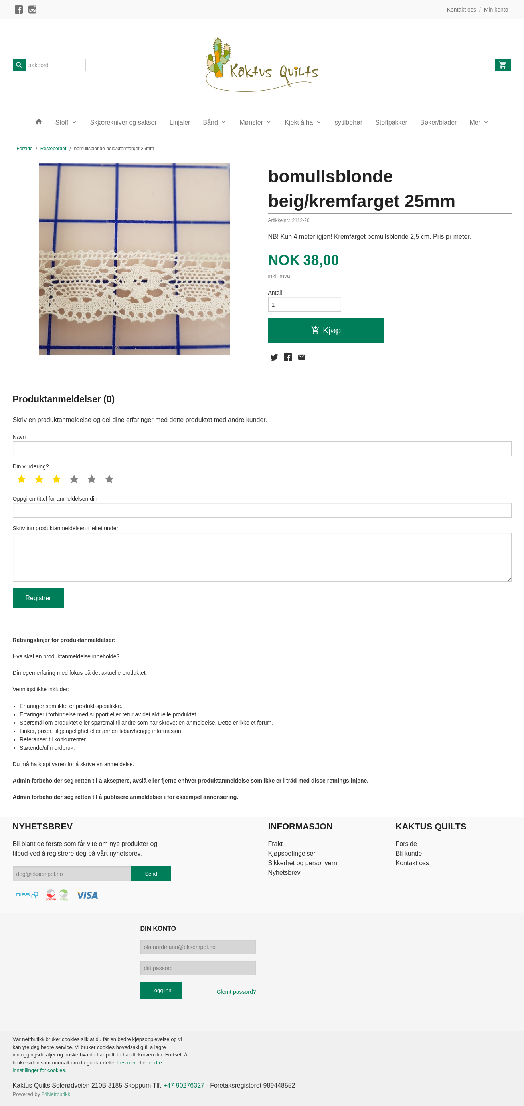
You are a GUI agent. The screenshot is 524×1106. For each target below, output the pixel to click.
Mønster (251, 122)
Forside (25, 148)
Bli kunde (409, 853)
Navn (262, 445)
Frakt (275, 843)
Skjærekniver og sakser (123, 122)
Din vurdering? (31, 466)
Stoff (62, 122)
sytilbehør (348, 122)
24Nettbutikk (56, 1094)
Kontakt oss (412, 863)
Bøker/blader (438, 122)
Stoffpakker (391, 122)
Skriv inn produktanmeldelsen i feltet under (262, 553)
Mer (474, 122)
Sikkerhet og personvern (302, 863)
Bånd (210, 122)
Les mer (127, 1063)
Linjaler (180, 122)
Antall (275, 292)
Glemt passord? (236, 992)
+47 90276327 (183, 1085)
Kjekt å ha (299, 122)
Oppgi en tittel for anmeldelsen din (262, 507)
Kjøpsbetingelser (291, 853)
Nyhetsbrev (284, 872)
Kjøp (326, 330)
